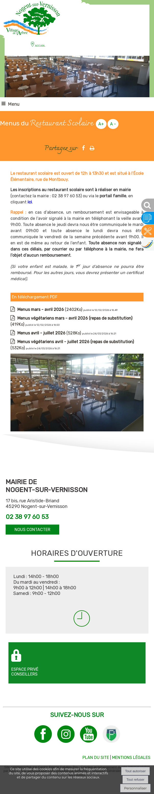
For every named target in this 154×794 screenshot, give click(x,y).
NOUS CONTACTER (32, 529)
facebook (83, 147)
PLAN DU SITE (95, 757)
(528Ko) (49, 333)
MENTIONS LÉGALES (131, 757)
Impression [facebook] (92, 147)
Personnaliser (135, 788)
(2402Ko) (50, 309)
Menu (13, 104)
